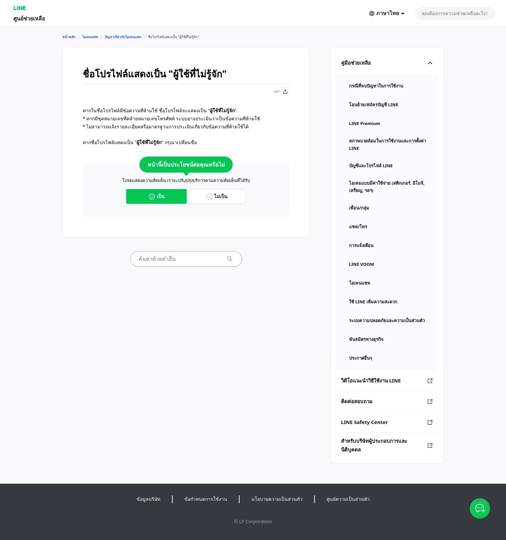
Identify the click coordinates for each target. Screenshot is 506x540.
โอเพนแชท (90, 37)
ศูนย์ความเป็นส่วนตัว (348, 499)
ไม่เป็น (217, 196)
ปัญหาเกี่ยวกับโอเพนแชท (123, 37)
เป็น (157, 196)
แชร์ (281, 91)
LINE (19, 7)
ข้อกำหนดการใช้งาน (205, 499)
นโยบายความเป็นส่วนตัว (277, 499)
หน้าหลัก (68, 37)
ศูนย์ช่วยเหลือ (29, 18)
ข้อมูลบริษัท (148, 499)
